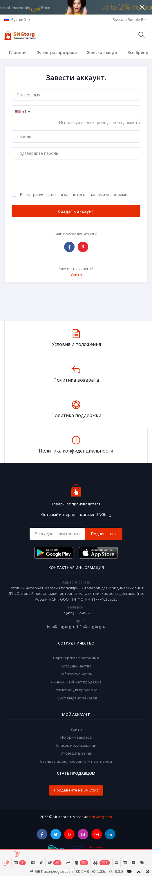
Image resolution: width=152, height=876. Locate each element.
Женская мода (102, 52)
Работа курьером (76, 673)
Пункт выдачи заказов (76, 698)
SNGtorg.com (100, 816)
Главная (17, 52)
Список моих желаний (76, 745)
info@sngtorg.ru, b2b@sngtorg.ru (76, 626)
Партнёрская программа (76, 657)
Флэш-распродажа (57, 52)
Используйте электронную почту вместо (99, 122)
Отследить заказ (76, 753)
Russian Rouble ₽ (128, 19)
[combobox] (22, 111)
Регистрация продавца (76, 689)
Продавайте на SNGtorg (76, 790)
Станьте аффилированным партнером (76, 761)
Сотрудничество (76, 666)
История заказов (76, 737)
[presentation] (56, 175)
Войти (76, 274)
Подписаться (104, 533)
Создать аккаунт (76, 211)
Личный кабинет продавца (76, 682)
